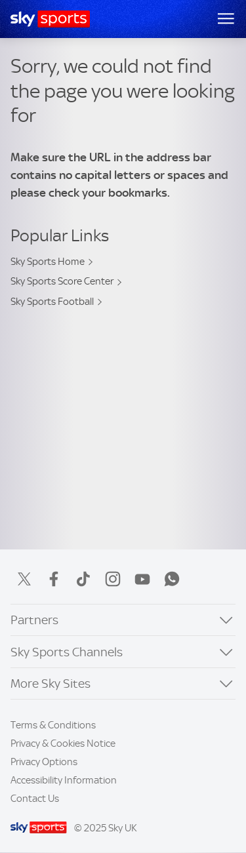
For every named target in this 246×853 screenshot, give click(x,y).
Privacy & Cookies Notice (62, 743)
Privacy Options (43, 762)
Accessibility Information (63, 780)
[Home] (50, 19)
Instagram (113, 579)
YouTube (142, 579)
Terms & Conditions (53, 725)
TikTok (83, 579)
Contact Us (34, 798)
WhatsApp (172, 579)
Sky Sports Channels (66, 652)
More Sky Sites (50, 683)
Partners (34, 619)
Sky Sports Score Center (61, 281)
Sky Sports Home (47, 262)
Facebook (54, 579)
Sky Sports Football (52, 301)
